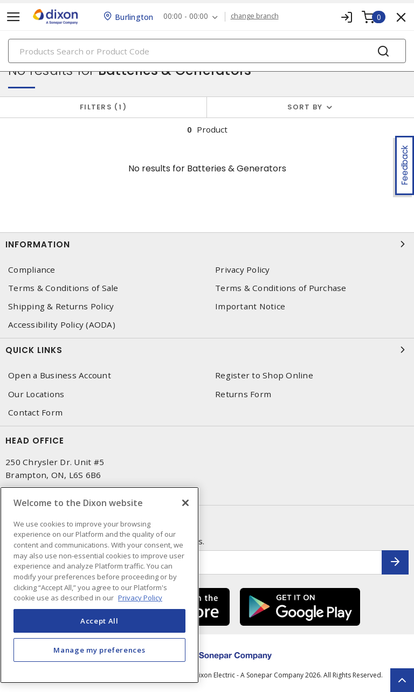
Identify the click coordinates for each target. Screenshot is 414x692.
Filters (103, 107)
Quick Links (207, 350)
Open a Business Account (59, 375)
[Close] (185, 503)
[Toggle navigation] (13, 16)
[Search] (207, 51)
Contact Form (35, 412)
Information (207, 244)
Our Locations (36, 394)
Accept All (99, 621)
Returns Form (243, 394)
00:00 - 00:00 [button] (186, 16)
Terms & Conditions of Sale (63, 288)
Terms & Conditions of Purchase (281, 288)
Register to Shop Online (264, 375)
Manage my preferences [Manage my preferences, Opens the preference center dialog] (99, 650)
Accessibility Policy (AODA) (61, 325)
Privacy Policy (242, 270)
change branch (256, 16)
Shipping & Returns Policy (61, 306)
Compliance (32, 270)
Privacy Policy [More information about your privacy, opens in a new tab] (140, 598)
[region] (99, 585)
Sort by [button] (305, 107)
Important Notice (250, 306)
